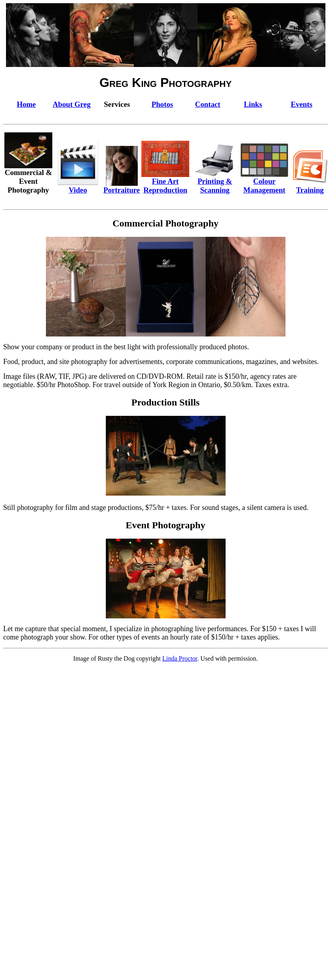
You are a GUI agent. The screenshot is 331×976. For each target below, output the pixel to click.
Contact (207, 104)
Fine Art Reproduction (165, 182)
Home (26, 104)
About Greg (72, 104)
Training (310, 186)
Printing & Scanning (215, 182)
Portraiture (121, 186)
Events (301, 104)
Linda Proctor (179, 658)
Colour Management (264, 182)
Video (78, 186)
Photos (162, 104)
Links (253, 104)
